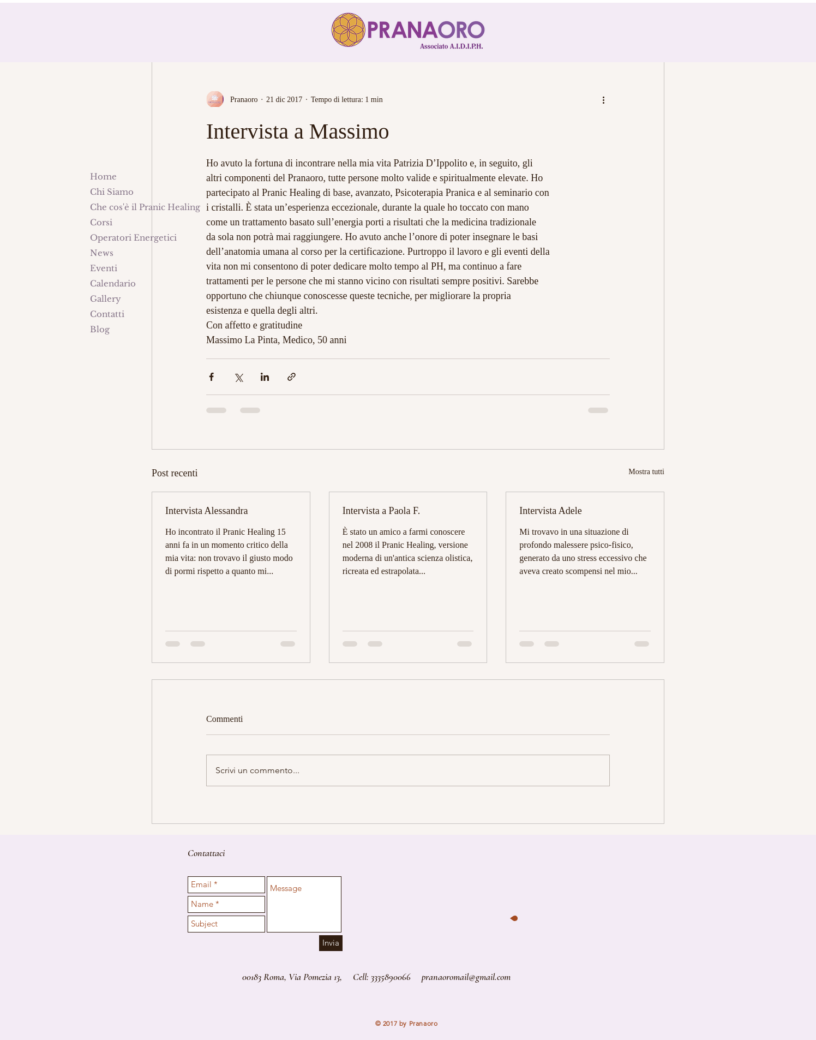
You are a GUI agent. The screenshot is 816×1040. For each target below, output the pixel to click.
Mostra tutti (646, 472)
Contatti (107, 314)
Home (103, 176)
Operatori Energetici (133, 237)
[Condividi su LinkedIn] (265, 377)
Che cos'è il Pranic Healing (145, 207)
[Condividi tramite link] (291, 377)
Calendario (113, 283)
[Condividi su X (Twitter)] (238, 377)
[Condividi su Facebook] (211, 377)
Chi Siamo (112, 192)
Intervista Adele (550, 510)
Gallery (105, 299)
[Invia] (331, 943)
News (101, 253)
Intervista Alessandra (206, 510)
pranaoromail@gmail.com (466, 977)
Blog (100, 329)
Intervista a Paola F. (382, 510)
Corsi (101, 222)
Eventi (103, 268)
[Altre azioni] (603, 99)
